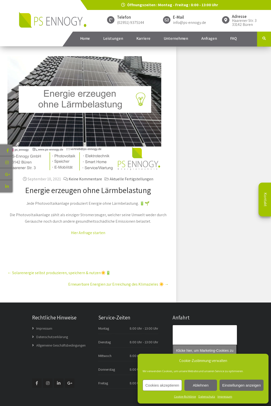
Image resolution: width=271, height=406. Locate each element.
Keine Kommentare (85, 179)
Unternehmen (176, 38)
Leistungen (113, 38)
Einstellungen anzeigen (241, 385)
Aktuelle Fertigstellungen (131, 179)
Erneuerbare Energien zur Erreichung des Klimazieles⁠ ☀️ (118, 284)
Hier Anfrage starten (88, 232)
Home (85, 38)
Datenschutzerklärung (52, 337)
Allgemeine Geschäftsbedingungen (61, 345)
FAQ (233, 38)
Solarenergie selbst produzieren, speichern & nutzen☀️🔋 (59, 272)
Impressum (224, 396)
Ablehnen (201, 385)
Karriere (143, 38)
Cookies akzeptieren (162, 385)
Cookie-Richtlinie (185, 396)
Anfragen (209, 38)
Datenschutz (206, 396)
